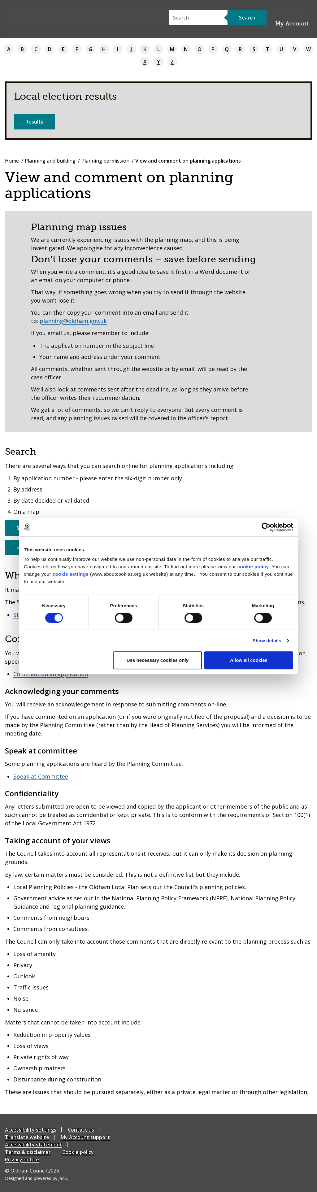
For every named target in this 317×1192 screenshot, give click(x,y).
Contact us (81, 1129)
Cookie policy (78, 1152)
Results (34, 121)
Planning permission (105, 160)
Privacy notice (22, 1159)
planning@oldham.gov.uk (73, 321)
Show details (267, 640)
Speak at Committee (40, 776)
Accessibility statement (33, 1144)
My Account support (85, 1137)
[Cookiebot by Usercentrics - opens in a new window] (266, 527)
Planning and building (50, 160)
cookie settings (71, 574)
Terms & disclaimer (28, 1152)
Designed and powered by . (36, 1178)
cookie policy (253, 566)
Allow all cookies (248, 660)
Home (12, 160)
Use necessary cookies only (158, 660)
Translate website (27, 1137)
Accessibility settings (30, 1129)
